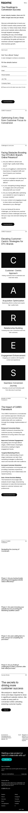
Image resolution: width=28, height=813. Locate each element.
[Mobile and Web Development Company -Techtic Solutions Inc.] (6, 3)
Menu (25, 3)
